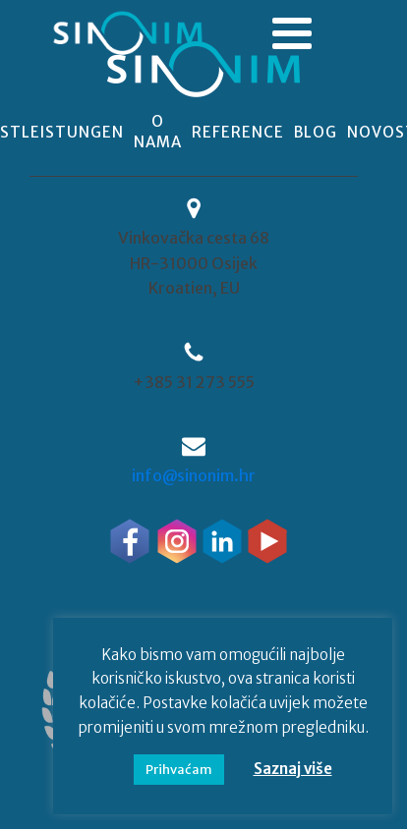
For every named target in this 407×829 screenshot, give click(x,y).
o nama (158, 131)
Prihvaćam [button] (178, 769)
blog (315, 132)
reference (238, 132)
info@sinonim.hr (194, 475)
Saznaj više (293, 768)
